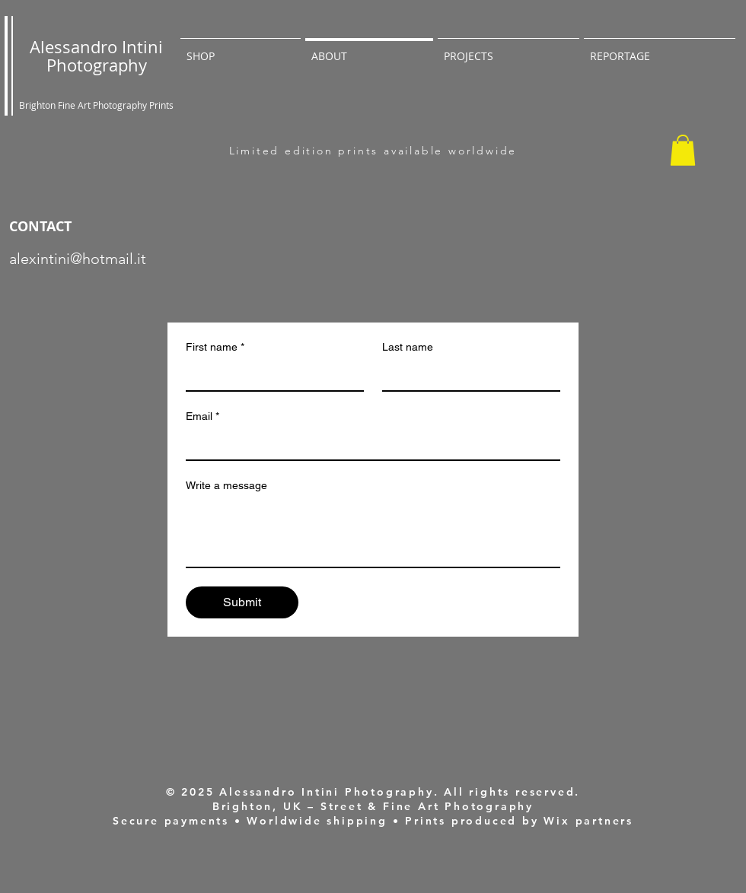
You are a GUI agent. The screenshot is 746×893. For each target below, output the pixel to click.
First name (215, 347)
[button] (683, 150)
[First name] (270, 375)
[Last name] (466, 375)
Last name (407, 347)
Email (202, 416)
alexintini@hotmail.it (77, 258)
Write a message (226, 485)
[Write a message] (373, 532)
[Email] (368, 444)
